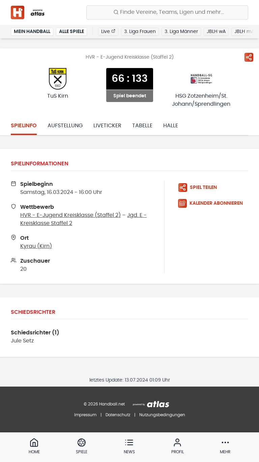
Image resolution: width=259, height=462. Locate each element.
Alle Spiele (71, 31)
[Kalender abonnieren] (213, 203)
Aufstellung (65, 125)
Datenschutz (118, 415)
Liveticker (107, 125)
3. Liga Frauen (140, 31)
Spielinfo (24, 125)
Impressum (85, 415)
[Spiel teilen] (248, 57)
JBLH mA (244, 31)
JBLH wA (216, 31)
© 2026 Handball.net (104, 404)
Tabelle (142, 125)
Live (108, 31)
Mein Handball (32, 31)
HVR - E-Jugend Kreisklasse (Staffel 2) (70, 215)
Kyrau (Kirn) (36, 246)
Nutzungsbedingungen (162, 415)
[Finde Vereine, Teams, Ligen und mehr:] (167, 12)
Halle (170, 125)
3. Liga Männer (181, 31)
